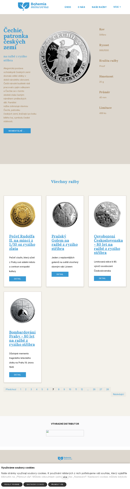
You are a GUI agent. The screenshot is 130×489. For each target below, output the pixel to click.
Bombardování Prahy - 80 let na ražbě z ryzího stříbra (22, 340)
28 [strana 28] (107, 391)
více (65, 476)
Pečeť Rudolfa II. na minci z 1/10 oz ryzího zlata (22, 244)
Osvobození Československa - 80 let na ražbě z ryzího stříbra (108, 246)
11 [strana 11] (76, 391)
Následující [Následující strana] (118, 396)
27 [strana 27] (101, 391)
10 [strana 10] (70, 391)
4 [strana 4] (36, 391)
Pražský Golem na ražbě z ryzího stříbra (65, 244)
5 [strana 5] (42, 391)
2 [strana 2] (25, 391)
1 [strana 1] (20, 391)
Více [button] (117, 7)
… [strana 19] (88, 391)
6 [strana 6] (47, 391)
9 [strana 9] (64, 391)
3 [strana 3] (31, 391)
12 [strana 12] (82, 391)
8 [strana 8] (58, 391)
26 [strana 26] (94, 391)
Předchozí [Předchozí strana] (11, 391)
